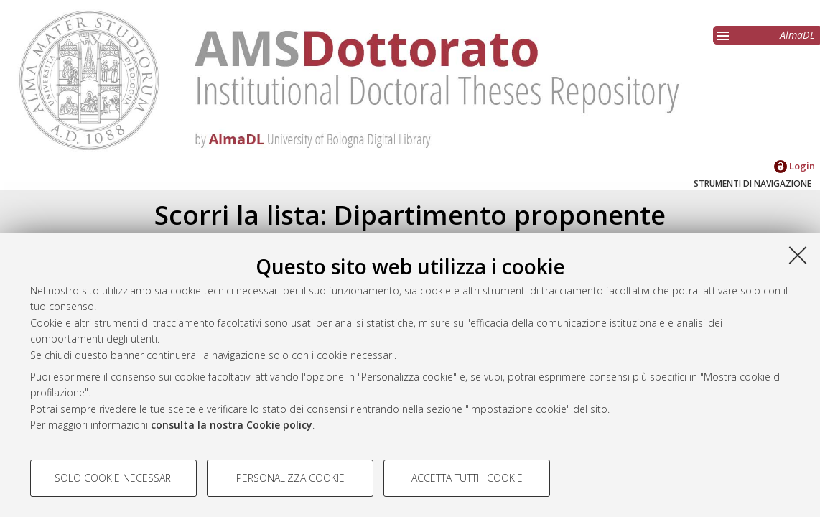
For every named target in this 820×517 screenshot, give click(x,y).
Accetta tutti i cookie (467, 478)
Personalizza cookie (290, 478)
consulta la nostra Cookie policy (231, 425)
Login (794, 165)
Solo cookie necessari (114, 478)
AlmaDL (797, 35)
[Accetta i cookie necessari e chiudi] (797, 254)
